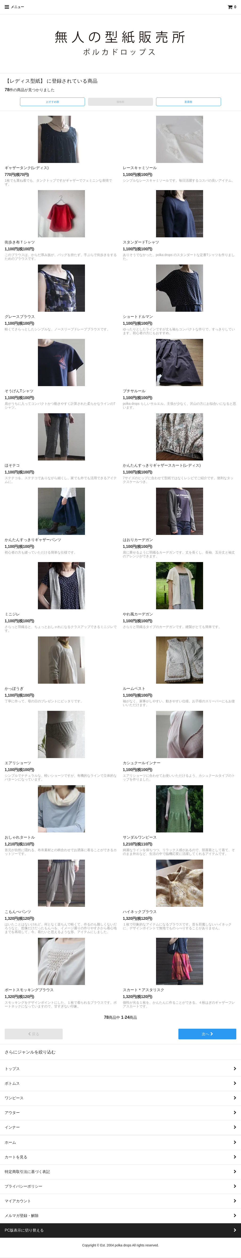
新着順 (188, 101)
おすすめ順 (52, 101)
